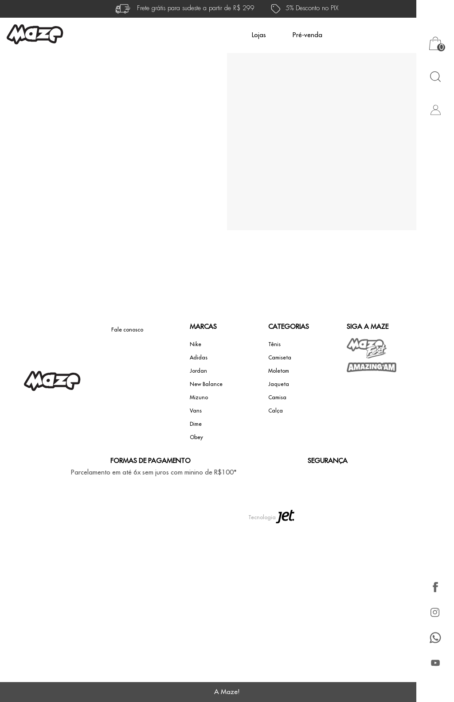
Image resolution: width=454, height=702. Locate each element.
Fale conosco (127, 329)
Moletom (278, 371)
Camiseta (279, 357)
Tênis (274, 344)
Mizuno (199, 397)
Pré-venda (307, 35)
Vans (196, 410)
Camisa (277, 397)
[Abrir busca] (435, 76)
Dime (196, 424)
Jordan (198, 371)
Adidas (198, 357)
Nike (195, 344)
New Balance (206, 384)
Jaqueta (278, 384)
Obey (196, 437)
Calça (275, 410)
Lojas (259, 35)
